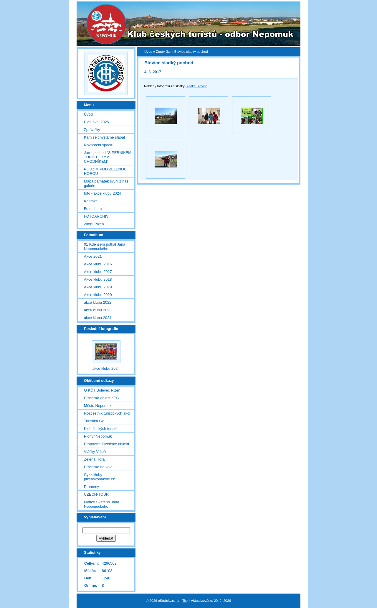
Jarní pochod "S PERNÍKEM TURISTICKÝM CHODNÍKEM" (107, 157)
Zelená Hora (94, 459)
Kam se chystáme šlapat (104, 137)
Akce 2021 (93, 256)
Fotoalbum (93, 208)
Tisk (185, 600)
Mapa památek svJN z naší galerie (106, 183)
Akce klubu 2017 (98, 272)
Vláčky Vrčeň (95, 451)
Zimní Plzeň (94, 224)
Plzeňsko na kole (98, 467)
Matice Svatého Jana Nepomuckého (101, 504)
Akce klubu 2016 (98, 264)
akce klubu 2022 (97, 302)
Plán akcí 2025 (96, 122)
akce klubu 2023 (97, 310)
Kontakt (90, 201)
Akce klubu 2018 (98, 279)
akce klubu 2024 (97, 317)
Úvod (148, 51)
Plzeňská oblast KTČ (101, 398)
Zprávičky (163, 51)
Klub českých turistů (101, 428)
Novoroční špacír (98, 145)
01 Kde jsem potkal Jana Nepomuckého (104, 246)
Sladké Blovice (196, 86)
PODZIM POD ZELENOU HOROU (105, 171)
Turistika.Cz (94, 421)
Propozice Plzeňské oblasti (106, 444)
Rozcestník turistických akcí (107, 413)
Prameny (91, 486)
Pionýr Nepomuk (98, 436)
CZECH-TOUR (96, 494)
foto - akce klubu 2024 (102, 193)
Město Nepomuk (97, 405)
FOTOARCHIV (96, 216)
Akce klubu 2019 (98, 287)
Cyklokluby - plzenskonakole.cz (99, 476)
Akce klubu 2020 (98, 295)
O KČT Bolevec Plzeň (102, 390)
